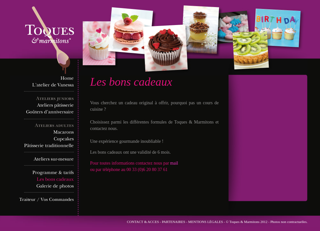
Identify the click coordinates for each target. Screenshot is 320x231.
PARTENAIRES (173, 222)
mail (174, 163)
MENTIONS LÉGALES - (207, 222)
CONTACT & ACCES (143, 222)
